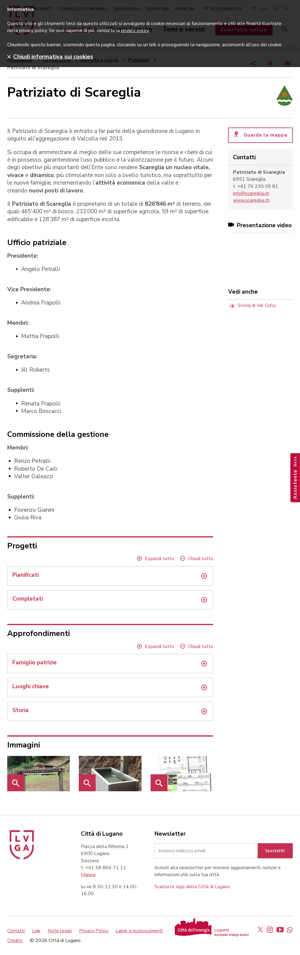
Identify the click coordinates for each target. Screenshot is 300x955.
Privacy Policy (93, 931)
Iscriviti (275, 850)
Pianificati (25, 575)
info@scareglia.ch (251, 193)
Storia (20, 710)
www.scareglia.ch (251, 200)
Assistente (295, 477)
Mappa (88, 874)
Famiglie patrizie (34, 662)
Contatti (16, 931)
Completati (27, 599)
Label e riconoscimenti (139, 931)
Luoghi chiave (30, 686)
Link (36, 931)
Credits (15, 940)
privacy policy (135, 30)
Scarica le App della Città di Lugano (192, 886)
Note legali (60, 931)
